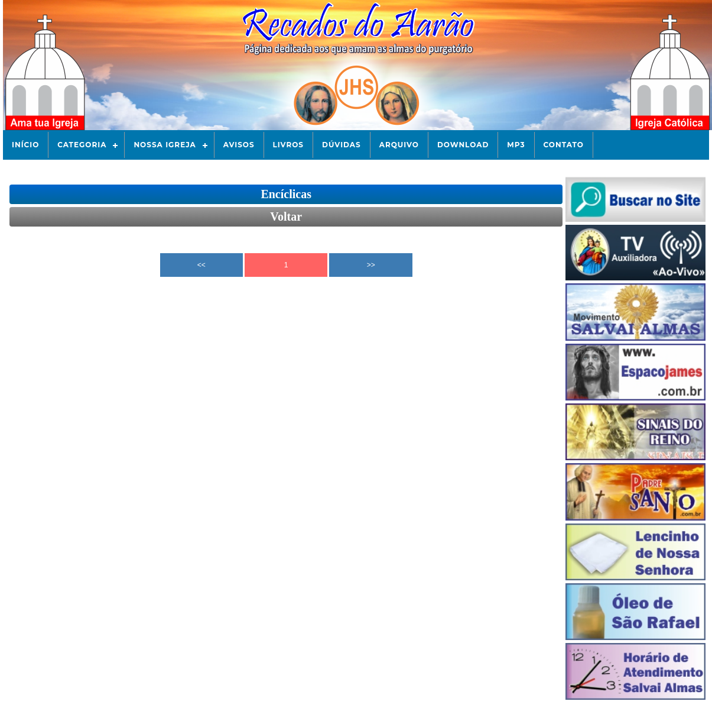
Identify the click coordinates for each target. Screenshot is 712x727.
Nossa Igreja (165, 144)
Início (25, 144)
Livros (288, 144)
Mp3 (516, 144)
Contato (564, 144)
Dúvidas (341, 144)
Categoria (81, 144)
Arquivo (399, 144)
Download (463, 144)
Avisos (239, 144)
